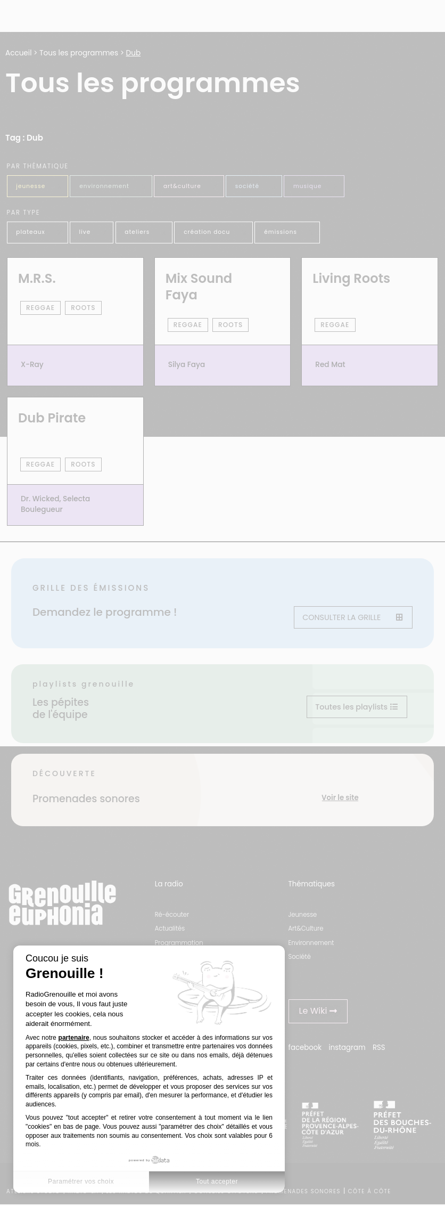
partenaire (74, 1037)
